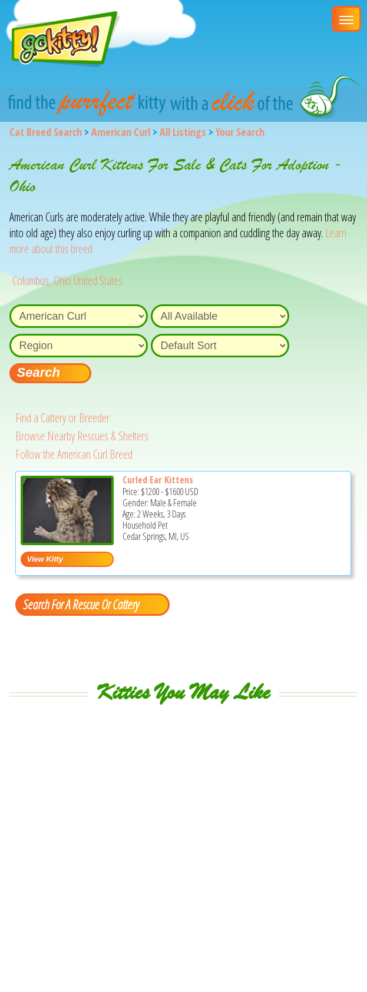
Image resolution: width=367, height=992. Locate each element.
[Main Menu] (346, 19)
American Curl (120, 132)
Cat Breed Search (45, 132)
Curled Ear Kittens (158, 479)
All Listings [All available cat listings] (183, 132)
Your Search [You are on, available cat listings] (240, 132)
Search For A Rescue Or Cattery (80, 604)
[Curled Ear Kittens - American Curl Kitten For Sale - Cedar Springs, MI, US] (67, 541)
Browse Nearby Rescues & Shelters (81, 436)
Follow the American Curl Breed (74, 454)
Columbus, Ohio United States (67, 280)
